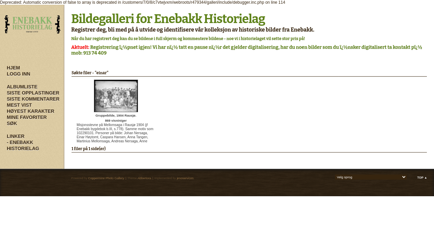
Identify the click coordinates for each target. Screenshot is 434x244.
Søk (12, 123)
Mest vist (19, 105)
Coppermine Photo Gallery (106, 178)
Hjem (13, 67)
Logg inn (18, 74)
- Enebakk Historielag (23, 145)
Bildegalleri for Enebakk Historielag (168, 19)
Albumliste (22, 86)
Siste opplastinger (33, 93)
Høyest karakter (30, 111)
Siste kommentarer (33, 99)
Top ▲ (422, 177)
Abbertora (144, 178)
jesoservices (185, 178)
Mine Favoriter (27, 117)
